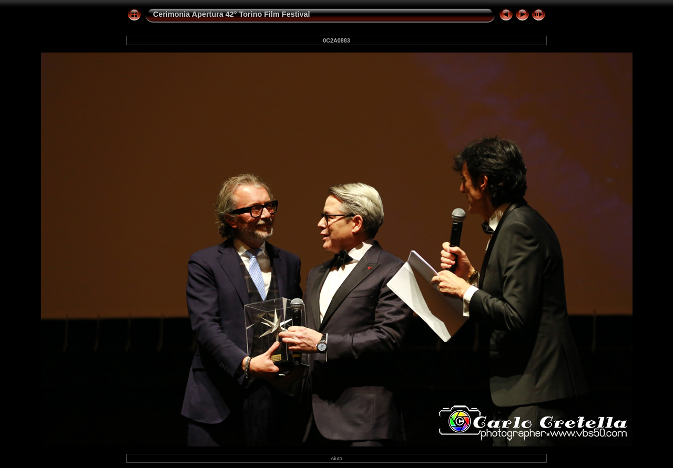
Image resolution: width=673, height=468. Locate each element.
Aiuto (336, 458)
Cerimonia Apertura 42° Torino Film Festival (231, 14)
